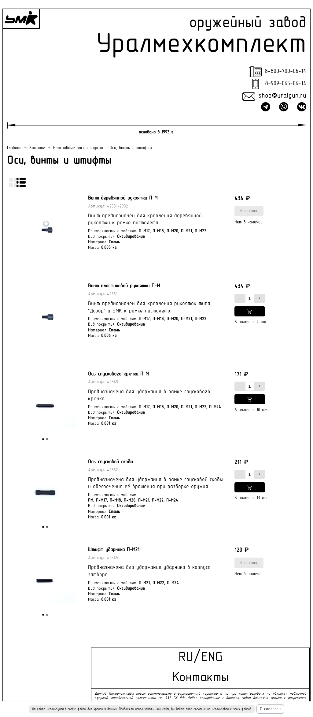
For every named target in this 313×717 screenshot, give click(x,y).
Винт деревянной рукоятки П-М (122, 198)
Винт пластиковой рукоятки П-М (124, 286)
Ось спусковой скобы (110, 462)
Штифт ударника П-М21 (113, 549)
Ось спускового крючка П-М (118, 374)
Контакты (200, 678)
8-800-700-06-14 (285, 71)
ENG (212, 658)
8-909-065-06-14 (285, 83)
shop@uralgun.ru (282, 96)
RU (186, 658)
